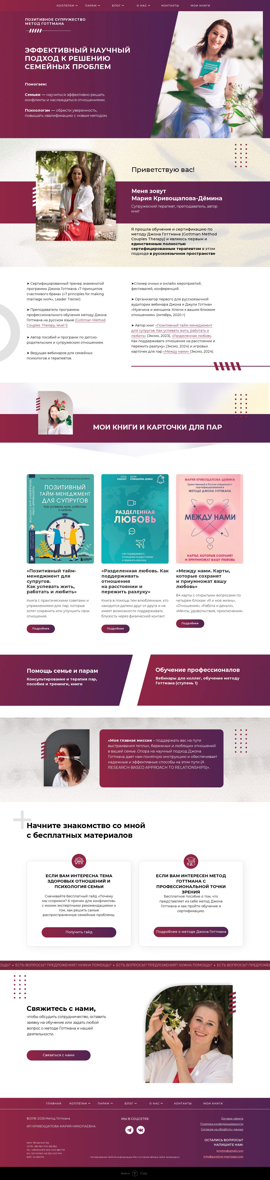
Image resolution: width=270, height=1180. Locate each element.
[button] (59, 1055)
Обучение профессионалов (198, 669)
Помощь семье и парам (62, 670)
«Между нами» (176, 351)
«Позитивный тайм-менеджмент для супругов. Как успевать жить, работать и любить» (171, 330)
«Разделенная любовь (191, 336)
